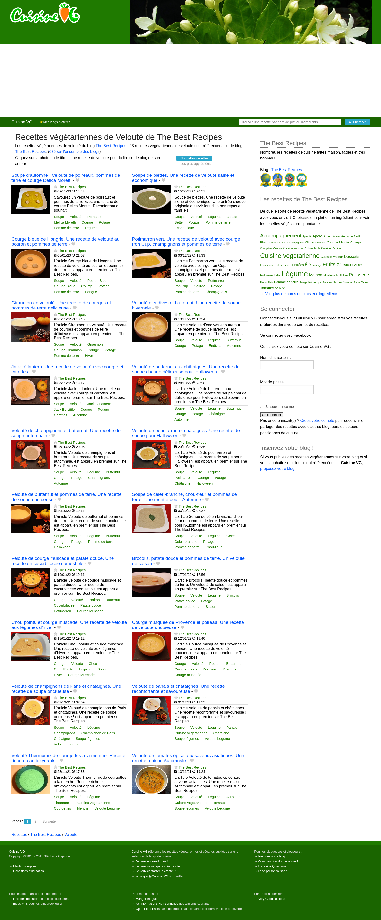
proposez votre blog (277, 469)
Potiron (94, 600)
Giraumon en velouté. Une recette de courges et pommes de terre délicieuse (61, 305)
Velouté (76, 217)
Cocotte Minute (337, 242)
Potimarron (216, 281)
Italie (277, 275)
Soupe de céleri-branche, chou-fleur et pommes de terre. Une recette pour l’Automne (184, 497)
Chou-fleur (214, 547)
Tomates (219, 803)
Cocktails (320, 242)
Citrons (309, 242)
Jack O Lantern (99, 404)
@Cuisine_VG (158, 876)
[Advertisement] (190, 80)
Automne (234, 346)
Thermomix (62, 803)
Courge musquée (187, 675)
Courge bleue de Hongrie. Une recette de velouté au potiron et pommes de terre (65, 241)
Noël (339, 275)
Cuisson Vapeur (332, 257)
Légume (91, 228)
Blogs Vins (20, 903)
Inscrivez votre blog (271, 856)
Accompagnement (280, 235)
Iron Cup (181, 286)
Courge (87, 222)
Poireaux (94, 217)
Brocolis (232, 595)
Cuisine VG (21, 122)
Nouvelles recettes (194, 158)
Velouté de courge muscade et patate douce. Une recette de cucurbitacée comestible (62, 561)
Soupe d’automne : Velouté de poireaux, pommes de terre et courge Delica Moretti (65, 178)
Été (308, 265)
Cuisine (277, 248)
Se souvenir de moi (279, 407)
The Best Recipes (111, 146)
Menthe (82, 808)
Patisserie (359, 274)
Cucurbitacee (64, 605)
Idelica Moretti (65, 222)
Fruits (329, 264)
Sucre (357, 282)
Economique (184, 228)
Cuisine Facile (312, 248)
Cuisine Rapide (331, 248)
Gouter (357, 265)
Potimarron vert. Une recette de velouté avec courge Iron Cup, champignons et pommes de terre (186, 241)
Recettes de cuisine (26, 899)
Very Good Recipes (271, 899)
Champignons (216, 292)
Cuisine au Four (293, 248)
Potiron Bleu (96, 281)
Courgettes (62, 808)
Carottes (60, 415)
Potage (104, 222)
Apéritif (307, 236)
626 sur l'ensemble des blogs (74, 152)
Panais (231, 727)
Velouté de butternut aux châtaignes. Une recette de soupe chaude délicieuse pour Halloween (186, 369)
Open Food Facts (148, 909)
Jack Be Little (64, 409)
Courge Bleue (64, 286)
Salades (327, 282)
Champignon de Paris (98, 733)
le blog (140, 876)
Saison (211, 607)
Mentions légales (24, 866)
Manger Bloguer (147, 899)
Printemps (314, 282)
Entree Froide (283, 265)
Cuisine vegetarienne (190, 733)
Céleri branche (185, 542)
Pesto (263, 282)
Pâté (345, 275)
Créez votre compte (317, 420)
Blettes (231, 217)
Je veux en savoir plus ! (152, 861)
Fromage (316, 265)
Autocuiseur (331, 236)
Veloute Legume (66, 744)
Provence (229, 669)
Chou (93, 664)
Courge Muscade (90, 611)
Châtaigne (217, 414)
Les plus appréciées (195, 164)
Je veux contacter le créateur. (156, 871)
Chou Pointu (63, 669)
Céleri (231, 536)
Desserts (351, 256)
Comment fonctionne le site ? (278, 861)
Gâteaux (344, 265)
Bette (178, 222)
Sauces (337, 282)
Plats (270, 282)
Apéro (317, 236)
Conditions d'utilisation (28, 871)
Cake (285, 242)
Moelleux (329, 275)
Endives (215, 346)
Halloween (204, 483)
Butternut (233, 340)
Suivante (49, 821)
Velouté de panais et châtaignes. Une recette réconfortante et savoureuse (178, 689)
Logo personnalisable (273, 871)
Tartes (364, 282)
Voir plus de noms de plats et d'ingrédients (301, 294)
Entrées (298, 265)
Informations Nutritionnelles (159, 903)
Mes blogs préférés (55, 122)
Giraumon (95, 344)
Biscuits (265, 242)
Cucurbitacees (185, 669)
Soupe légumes (88, 739)
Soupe (59, 217)
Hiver (89, 356)
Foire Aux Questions (272, 866)
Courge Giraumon (68, 350)
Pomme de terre (66, 228)
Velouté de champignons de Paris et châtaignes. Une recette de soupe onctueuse (66, 689)
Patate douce (90, 605)
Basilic (357, 236)
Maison (315, 275)
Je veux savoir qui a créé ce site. (158, 866)
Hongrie (91, 292)
